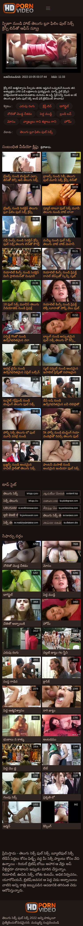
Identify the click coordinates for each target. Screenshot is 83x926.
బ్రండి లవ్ (65, 114)
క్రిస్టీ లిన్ (47, 106)
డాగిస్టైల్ (64, 106)
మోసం (11, 121)
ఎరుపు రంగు (27, 106)
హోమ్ (67, 121)
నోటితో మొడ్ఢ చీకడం (19, 114)
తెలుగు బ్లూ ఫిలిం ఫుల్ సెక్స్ (36, 132)
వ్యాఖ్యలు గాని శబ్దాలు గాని (39, 121)
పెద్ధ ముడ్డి (46, 114)
